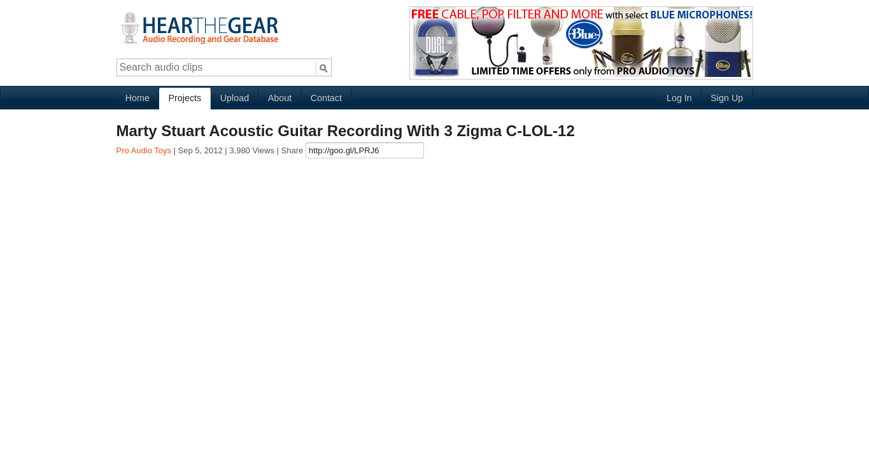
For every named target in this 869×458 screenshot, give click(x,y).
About (280, 98)
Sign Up (726, 98)
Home (137, 98)
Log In (679, 98)
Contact (326, 98)
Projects (185, 98)
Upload (234, 98)
